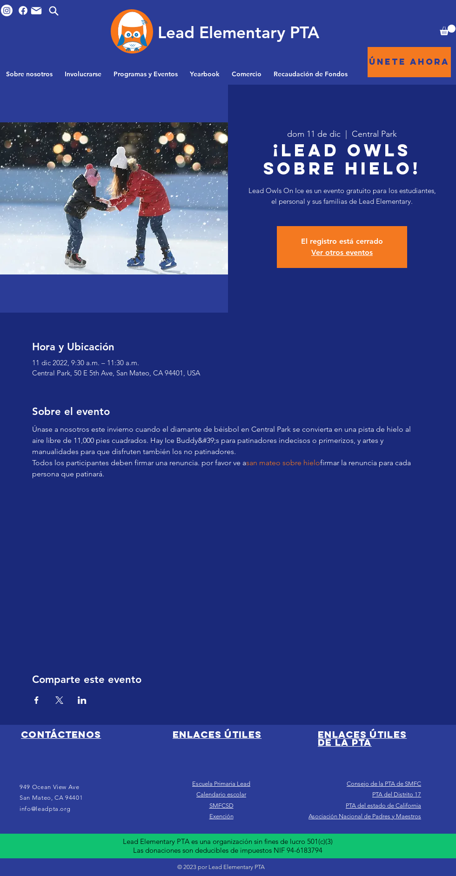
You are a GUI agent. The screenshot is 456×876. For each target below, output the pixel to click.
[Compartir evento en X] (59, 700)
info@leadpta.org (45, 808)
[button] (448, 30)
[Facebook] (23, 10)
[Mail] (36, 11)
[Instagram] (7, 10)
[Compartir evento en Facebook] (36, 700)
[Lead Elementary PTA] (238, 32)
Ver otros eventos (342, 252)
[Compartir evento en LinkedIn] (82, 700)
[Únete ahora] (409, 62)
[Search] (53, 11)
